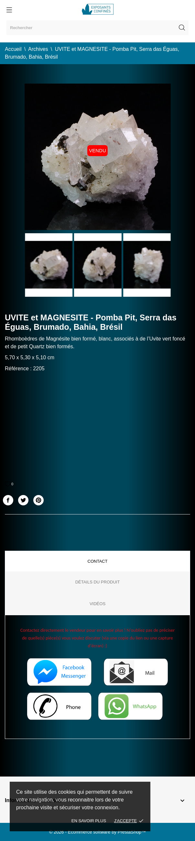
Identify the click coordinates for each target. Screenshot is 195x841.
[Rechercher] (97, 27)
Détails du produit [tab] (97, 582)
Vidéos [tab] (97, 603)
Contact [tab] (98, 561)
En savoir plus (88, 820)
